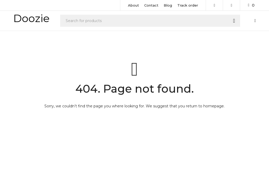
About (133, 5)
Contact (151, 5)
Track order (187, 5)
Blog (168, 5)
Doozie (31, 18)
